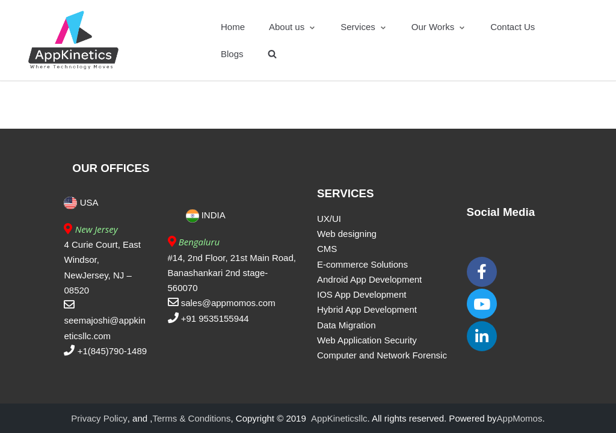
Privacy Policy (99, 418)
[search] (272, 53)
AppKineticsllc (339, 418)
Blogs (232, 54)
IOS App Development (361, 294)
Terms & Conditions (191, 418)
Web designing (347, 234)
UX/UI (329, 218)
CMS (327, 249)
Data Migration (346, 325)
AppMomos (520, 418)
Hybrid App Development (367, 309)
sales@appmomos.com (228, 303)
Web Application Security (367, 340)
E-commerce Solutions (362, 264)
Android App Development (369, 279)
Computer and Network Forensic (382, 355)
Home (233, 27)
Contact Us (512, 27)
